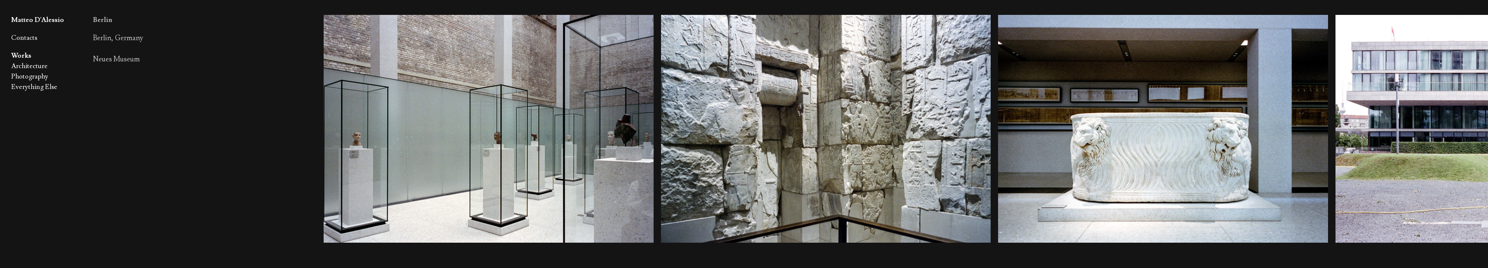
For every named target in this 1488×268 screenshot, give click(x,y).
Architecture (29, 66)
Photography (29, 76)
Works (21, 55)
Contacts (24, 38)
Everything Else (34, 87)
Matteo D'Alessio (37, 20)
